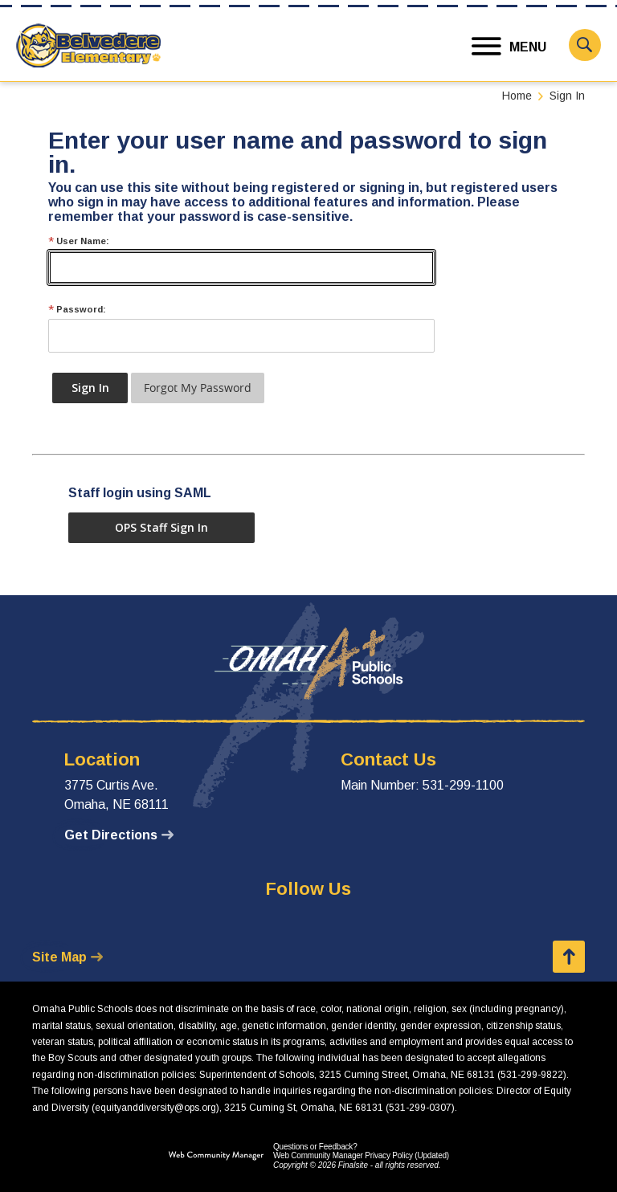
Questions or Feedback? (315, 1146)
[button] (509, 47)
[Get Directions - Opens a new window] (119, 835)
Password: (77, 309)
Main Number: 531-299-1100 (422, 785)
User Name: (78, 241)
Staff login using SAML (139, 493)
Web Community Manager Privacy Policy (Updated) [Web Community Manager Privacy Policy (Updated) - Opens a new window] (361, 1155)
